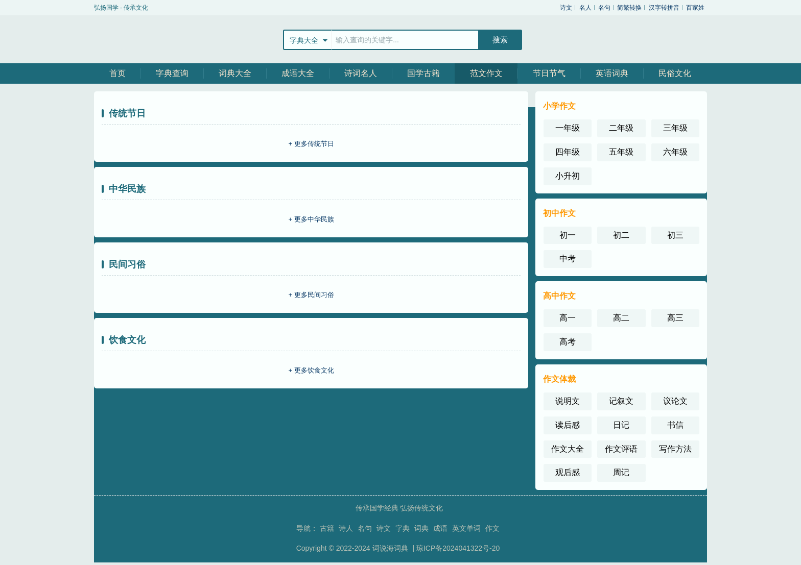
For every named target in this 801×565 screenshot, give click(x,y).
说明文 (567, 401)
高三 (675, 317)
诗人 (346, 528)
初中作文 (559, 213)
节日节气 (549, 73)
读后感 (567, 425)
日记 (621, 425)
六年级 (675, 152)
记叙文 (621, 401)
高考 (567, 341)
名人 (585, 7)
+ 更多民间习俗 (311, 295)
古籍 (327, 528)
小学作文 (559, 106)
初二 (621, 235)
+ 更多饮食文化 (311, 370)
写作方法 (675, 449)
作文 (492, 528)
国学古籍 (423, 73)
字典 (402, 528)
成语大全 (297, 73)
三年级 (675, 128)
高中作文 (559, 295)
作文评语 (621, 449)
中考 (567, 258)
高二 (621, 317)
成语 (440, 528)
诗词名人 (360, 73)
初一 (567, 235)
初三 (675, 235)
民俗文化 (674, 73)
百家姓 (695, 7)
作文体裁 (559, 379)
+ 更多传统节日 (311, 144)
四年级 (567, 152)
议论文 (675, 401)
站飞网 (127, 39)
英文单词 (466, 528)
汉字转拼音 (664, 7)
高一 (567, 317)
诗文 (566, 7)
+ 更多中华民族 (311, 219)
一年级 (567, 128)
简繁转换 (629, 7)
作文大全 (567, 449)
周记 (621, 472)
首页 (117, 73)
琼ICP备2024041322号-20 (458, 548)
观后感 (567, 472)
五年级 (621, 152)
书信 (675, 425)
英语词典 (612, 73)
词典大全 (235, 73)
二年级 (621, 128)
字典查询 (172, 73)
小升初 (567, 175)
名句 (604, 7)
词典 (421, 528)
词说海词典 (391, 548)
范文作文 (486, 73)
